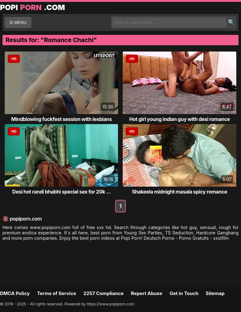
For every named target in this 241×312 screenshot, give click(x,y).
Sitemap (215, 293)
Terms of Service (56, 293)
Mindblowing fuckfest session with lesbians (61, 119)
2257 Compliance (103, 293)
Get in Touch (183, 293)
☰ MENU (18, 22)
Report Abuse (146, 293)
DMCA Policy (15, 293)
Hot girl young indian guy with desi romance (179, 119)
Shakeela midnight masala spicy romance (179, 192)
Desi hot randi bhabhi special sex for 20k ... (61, 192)
